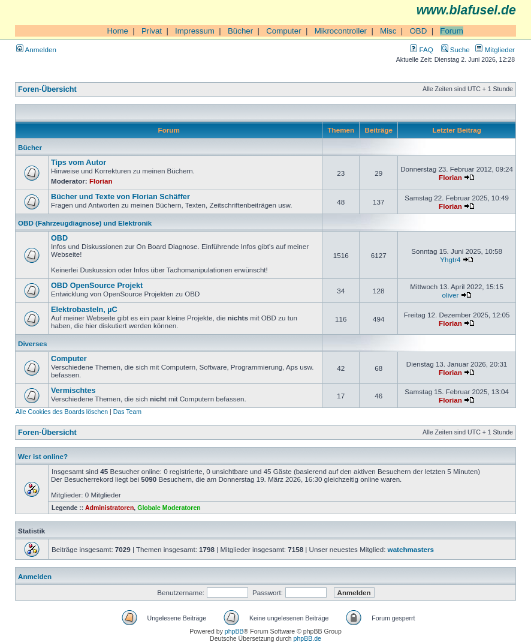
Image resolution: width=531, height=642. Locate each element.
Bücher (240, 30)
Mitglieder (495, 49)
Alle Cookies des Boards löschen (62, 411)
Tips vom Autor (78, 162)
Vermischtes (73, 390)
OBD (418, 30)
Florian (101, 181)
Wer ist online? (43, 456)
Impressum (195, 30)
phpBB (234, 631)
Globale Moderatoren (168, 507)
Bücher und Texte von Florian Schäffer (120, 197)
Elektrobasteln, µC (84, 309)
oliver (450, 295)
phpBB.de (307, 638)
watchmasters (411, 549)
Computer (283, 30)
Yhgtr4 (450, 259)
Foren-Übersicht (47, 89)
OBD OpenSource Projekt (97, 285)
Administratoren (109, 507)
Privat (151, 30)
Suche (455, 49)
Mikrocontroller (341, 30)
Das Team (127, 411)
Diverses (32, 343)
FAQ (421, 49)
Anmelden (36, 49)
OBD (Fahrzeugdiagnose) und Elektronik (85, 223)
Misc (388, 30)
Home (117, 30)
